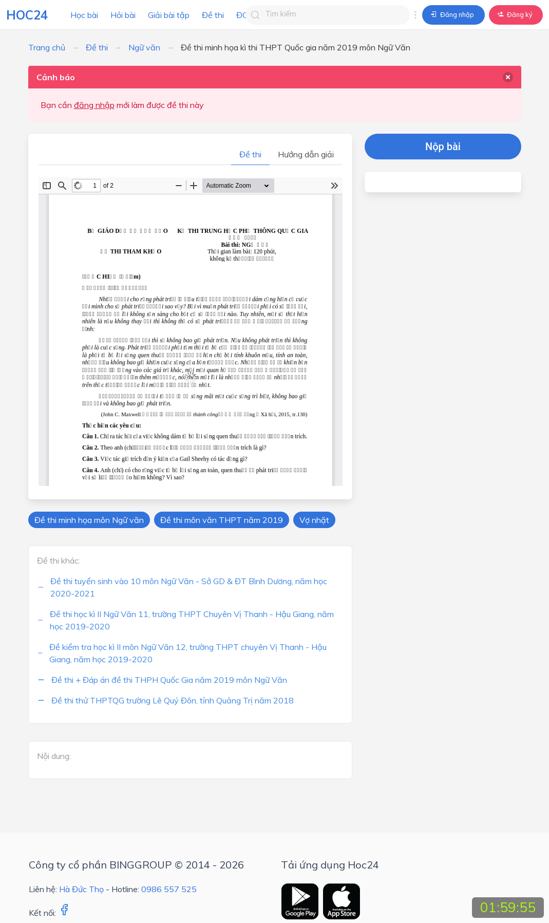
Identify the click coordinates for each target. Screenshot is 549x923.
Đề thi (213, 15)
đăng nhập (94, 105)
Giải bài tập (169, 15)
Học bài (84, 15)
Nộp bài (443, 146)
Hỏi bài (123, 15)
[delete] (508, 77)
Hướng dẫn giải (306, 154)
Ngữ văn (144, 47)
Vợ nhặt (314, 520)
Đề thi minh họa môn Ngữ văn (89, 520)
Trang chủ (46, 47)
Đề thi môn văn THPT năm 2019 (221, 520)
